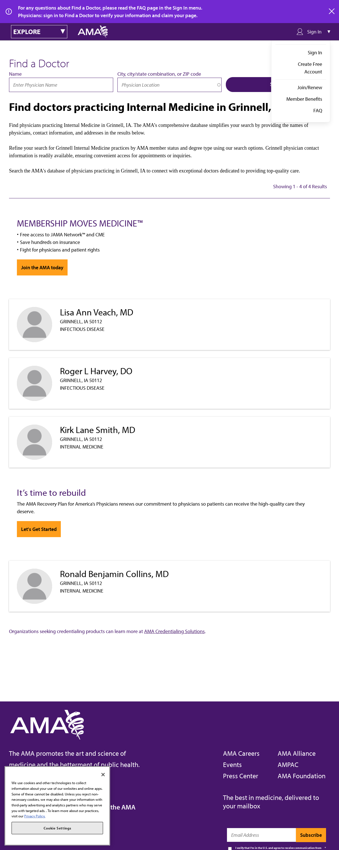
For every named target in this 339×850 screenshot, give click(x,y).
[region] (57, 805)
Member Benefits (304, 99)
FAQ (317, 110)
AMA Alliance (297, 753)
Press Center (240, 775)
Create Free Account (310, 68)
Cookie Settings (57, 828)
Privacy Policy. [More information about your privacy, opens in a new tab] (34, 816)
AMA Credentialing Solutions (174, 631)
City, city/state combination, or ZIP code (159, 74)
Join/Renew (309, 87)
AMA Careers (241, 753)
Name (15, 74)
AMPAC (288, 764)
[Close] (103, 774)
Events (232, 764)
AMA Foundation (301, 775)
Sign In (315, 52)
